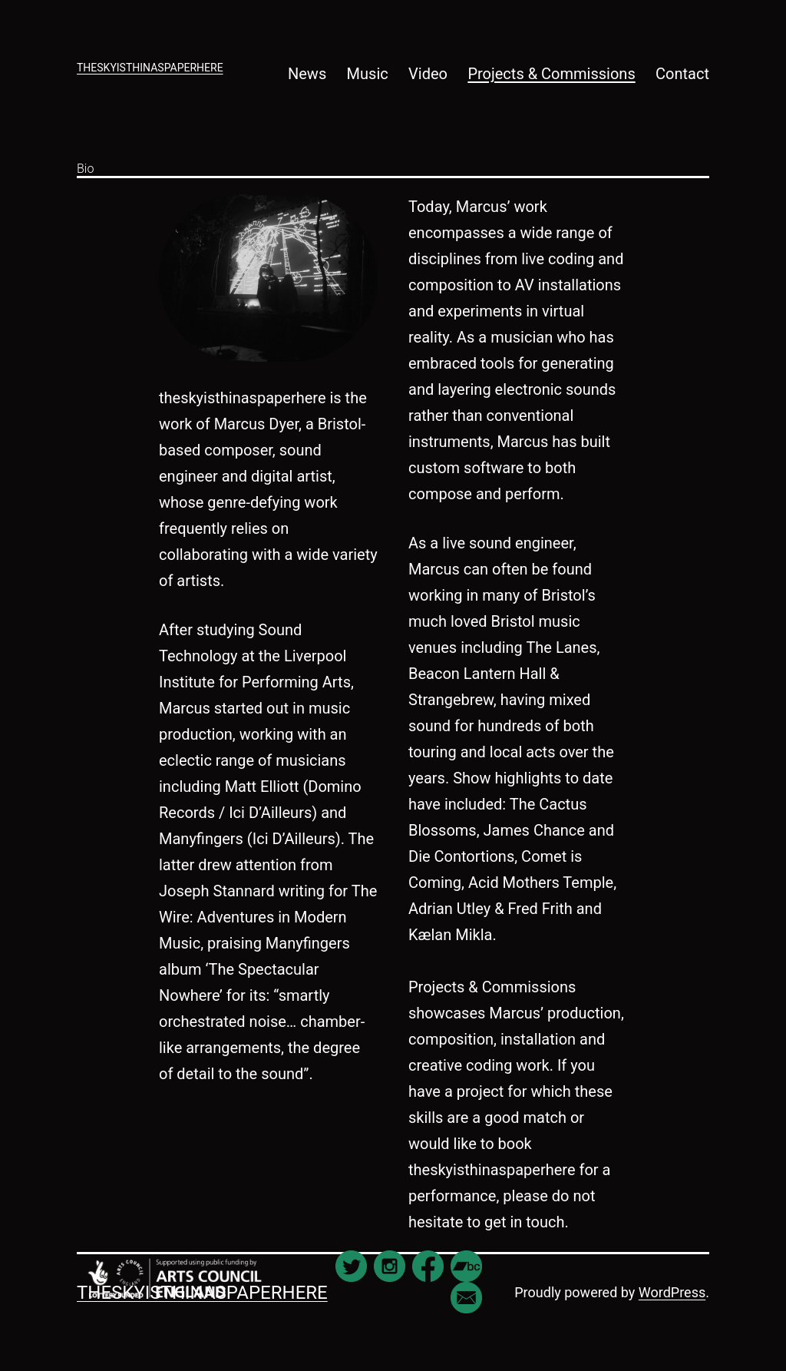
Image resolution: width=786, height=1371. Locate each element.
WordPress (672, 1292)
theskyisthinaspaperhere (150, 67)
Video (427, 74)
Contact (682, 74)
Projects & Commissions (551, 74)
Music (367, 74)
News (307, 74)
